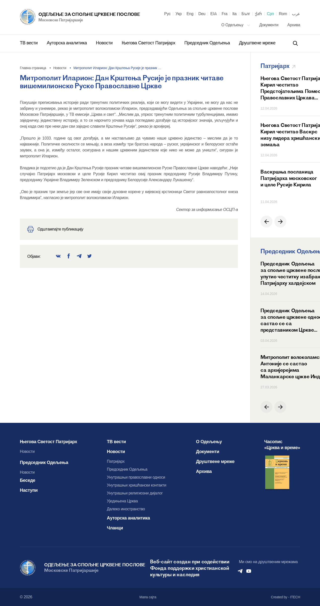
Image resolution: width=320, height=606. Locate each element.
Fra (224, 14)
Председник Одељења (207, 42)
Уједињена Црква (122, 501)
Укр (179, 14)
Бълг (246, 14)
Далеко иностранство (126, 509)
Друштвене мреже (257, 42)
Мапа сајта (147, 597)
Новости (105, 42)
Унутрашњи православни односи (136, 477)
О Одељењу (235, 25)
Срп (270, 14)
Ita (234, 14)
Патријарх (116, 461)
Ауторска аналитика (67, 42)
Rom (283, 14)
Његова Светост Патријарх (149, 42)
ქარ (258, 14)
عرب (296, 14)
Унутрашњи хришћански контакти (136, 485)
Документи (269, 25)
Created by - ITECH (285, 597)
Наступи (29, 490)
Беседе (27, 480)
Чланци (115, 527)
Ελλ (213, 14)
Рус (167, 14)
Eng (190, 14)
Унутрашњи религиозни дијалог (135, 493)
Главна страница (33, 68)
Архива (293, 25)
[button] (266, 222)
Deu (201, 14)
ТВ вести (29, 42)
